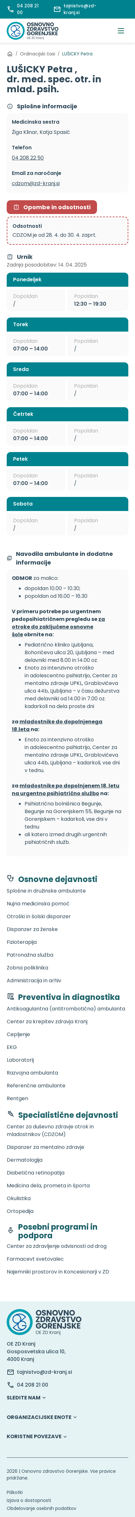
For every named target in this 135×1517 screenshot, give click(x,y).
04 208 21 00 (32, 1385)
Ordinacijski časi (37, 54)
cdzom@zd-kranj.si (36, 183)
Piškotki (15, 1492)
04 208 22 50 (28, 157)
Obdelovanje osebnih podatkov (41, 1508)
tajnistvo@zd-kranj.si (44, 1372)
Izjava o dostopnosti (29, 1500)
